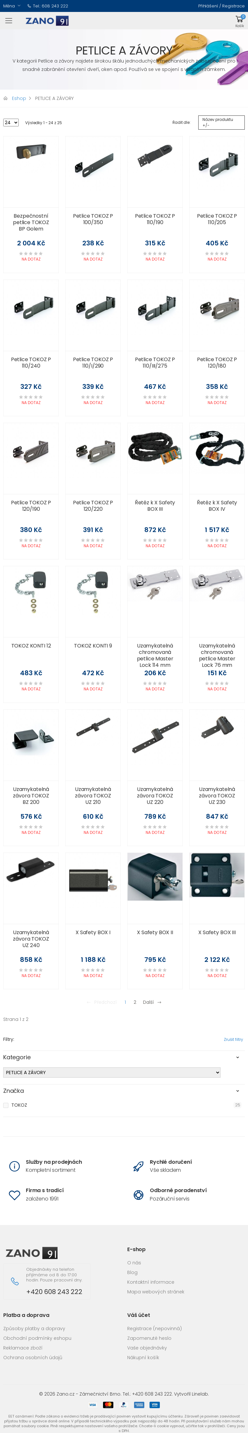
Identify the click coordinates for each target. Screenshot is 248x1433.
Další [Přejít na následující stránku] (152, 1002)
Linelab (200, 1394)
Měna (9, 6)
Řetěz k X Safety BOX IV (217, 506)
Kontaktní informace (150, 1282)
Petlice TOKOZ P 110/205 (217, 219)
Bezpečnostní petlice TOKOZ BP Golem (31, 222)
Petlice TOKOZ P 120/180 (217, 363)
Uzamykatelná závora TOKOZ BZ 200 (31, 796)
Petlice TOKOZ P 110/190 (155, 219)
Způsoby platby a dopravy (34, 1328)
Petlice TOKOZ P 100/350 (93, 219)
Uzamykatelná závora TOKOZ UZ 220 (155, 796)
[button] (239, 20)
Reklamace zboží (23, 1348)
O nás (134, 1263)
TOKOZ (19, 1105)
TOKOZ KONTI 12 (31, 645)
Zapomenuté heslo (149, 1338)
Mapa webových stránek (155, 1292)
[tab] (124, 1059)
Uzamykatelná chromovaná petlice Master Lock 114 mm (155, 655)
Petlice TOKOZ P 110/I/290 (93, 363)
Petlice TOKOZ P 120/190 (31, 506)
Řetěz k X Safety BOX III (155, 506)
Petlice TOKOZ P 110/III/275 (155, 363)
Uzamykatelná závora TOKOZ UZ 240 (31, 939)
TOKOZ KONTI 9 (93, 645)
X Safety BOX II (155, 932)
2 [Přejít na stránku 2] (135, 1002)
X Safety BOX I (93, 932)
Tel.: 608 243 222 (47, 6)
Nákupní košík (143, 1357)
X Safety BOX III (216, 932)
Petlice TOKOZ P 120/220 (93, 506)
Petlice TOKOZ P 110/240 (31, 363)
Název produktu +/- (217, 122)
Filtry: (8, 1039)
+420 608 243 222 (54, 1292)
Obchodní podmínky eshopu (37, 1338)
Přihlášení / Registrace (221, 6)
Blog (132, 1272)
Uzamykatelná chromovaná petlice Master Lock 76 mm (217, 655)
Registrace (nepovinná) (154, 1328)
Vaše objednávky (147, 1348)
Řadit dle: (181, 122)
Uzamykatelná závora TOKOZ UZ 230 (217, 796)
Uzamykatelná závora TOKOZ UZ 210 (93, 796)
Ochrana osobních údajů (32, 1357)
